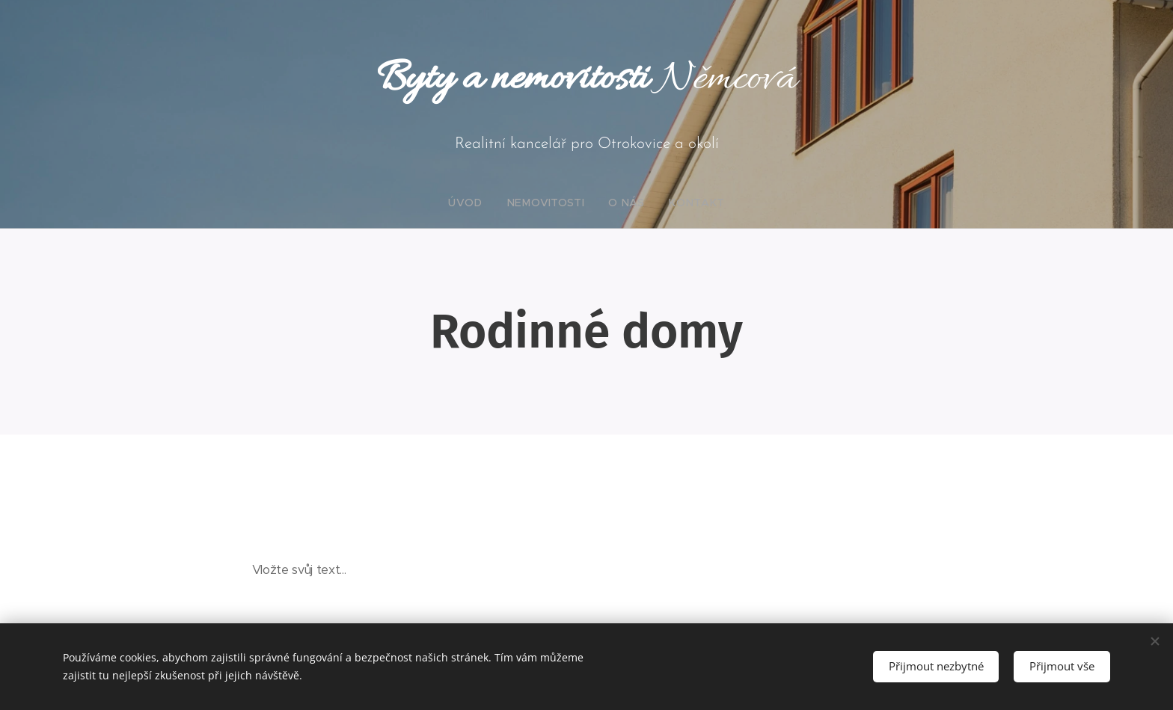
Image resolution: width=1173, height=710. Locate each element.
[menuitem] (480, 202)
